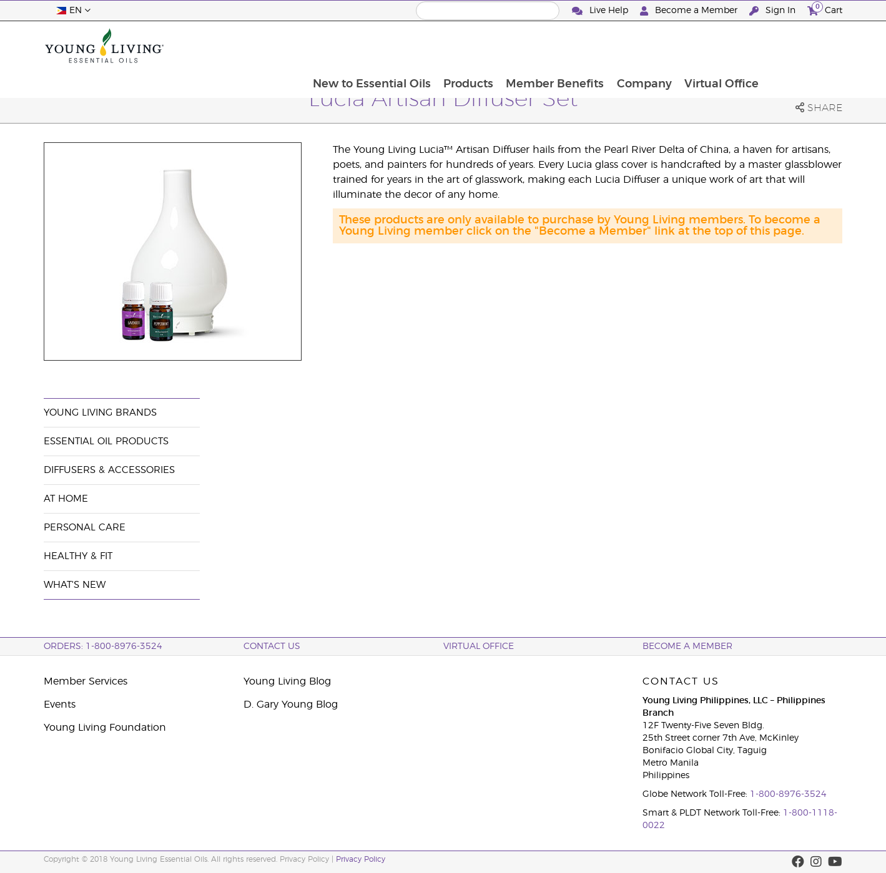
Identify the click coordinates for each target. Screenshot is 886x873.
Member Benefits (630, 45)
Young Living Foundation (105, 728)
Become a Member (690, 11)
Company (719, 45)
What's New (75, 585)
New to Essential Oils (444, 45)
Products (542, 45)
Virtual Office (798, 45)
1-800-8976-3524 (788, 794)
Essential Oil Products (106, 441)
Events (60, 705)
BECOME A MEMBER (687, 646)
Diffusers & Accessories (109, 470)
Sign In (773, 11)
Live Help (601, 11)
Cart (824, 9)
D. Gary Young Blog (291, 705)
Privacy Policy (360, 859)
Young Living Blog (287, 681)
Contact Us (272, 646)
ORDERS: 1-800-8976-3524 (103, 646)
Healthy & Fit (78, 556)
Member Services (85, 681)
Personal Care (85, 527)
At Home (66, 499)
